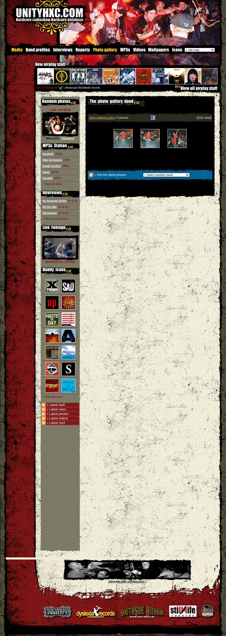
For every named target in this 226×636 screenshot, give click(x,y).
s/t (60, 87)
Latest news (57, 409)
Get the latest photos (111, 175)
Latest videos (58, 418)
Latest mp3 (57, 423)
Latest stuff (56, 405)
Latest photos (58, 414)
